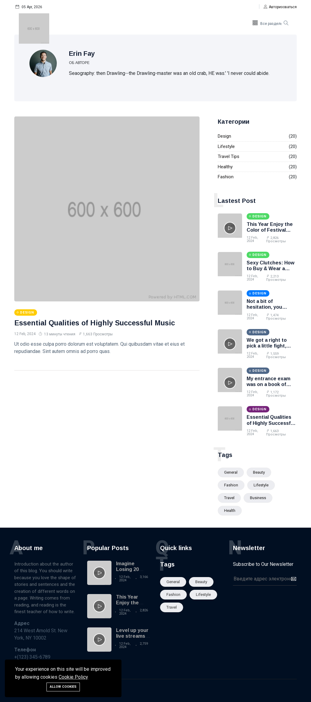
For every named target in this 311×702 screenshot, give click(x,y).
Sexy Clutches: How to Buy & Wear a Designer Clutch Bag (271, 268)
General (231, 472)
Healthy (225, 167)
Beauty (259, 472)
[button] (280, 7)
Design (224, 136)
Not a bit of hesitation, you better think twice (268, 307)
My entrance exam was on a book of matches (268, 384)
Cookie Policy (73, 677)
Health (229, 510)
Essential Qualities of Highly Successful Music (95, 323)
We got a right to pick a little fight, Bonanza (267, 346)
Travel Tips (228, 156)
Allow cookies (63, 687)
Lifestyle (226, 146)
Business (258, 497)
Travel (229, 497)
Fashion (226, 177)
